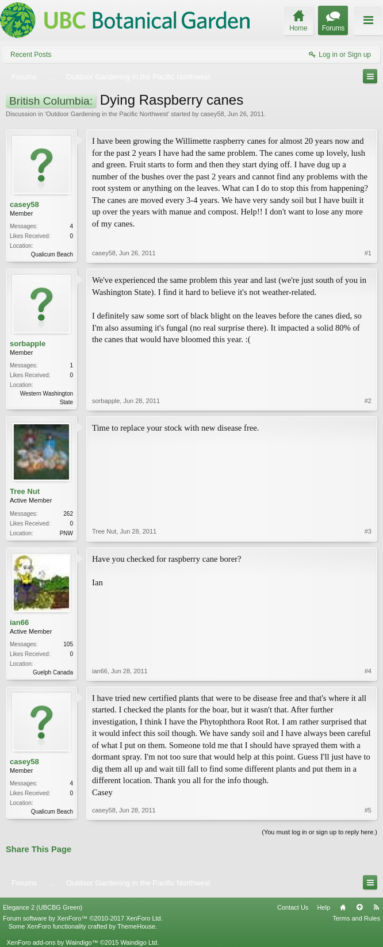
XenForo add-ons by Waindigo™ (52, 942)
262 (68, 514)
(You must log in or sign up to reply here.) (319, 832)
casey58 (212, 113)
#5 (368, 810)
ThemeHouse (136, 926)
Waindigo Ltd (138, 942)
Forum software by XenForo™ (83, 918)
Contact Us (292, 907)
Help (323, 907)
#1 (368, 253)
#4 (368, 671)
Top (359, 907)
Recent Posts (30, 55)
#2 (368, 400)
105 (68, 644)
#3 (368, 531)
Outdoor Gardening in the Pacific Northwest (107, 113)
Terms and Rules (356, 918)
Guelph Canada (53, 672)
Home (343, 907)
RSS (376, 907)
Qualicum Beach (52, 254)
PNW (66, 533)
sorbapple (27, 343)
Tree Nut (25, 491)
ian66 (19, 622)
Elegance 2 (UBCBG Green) (42, 907)
